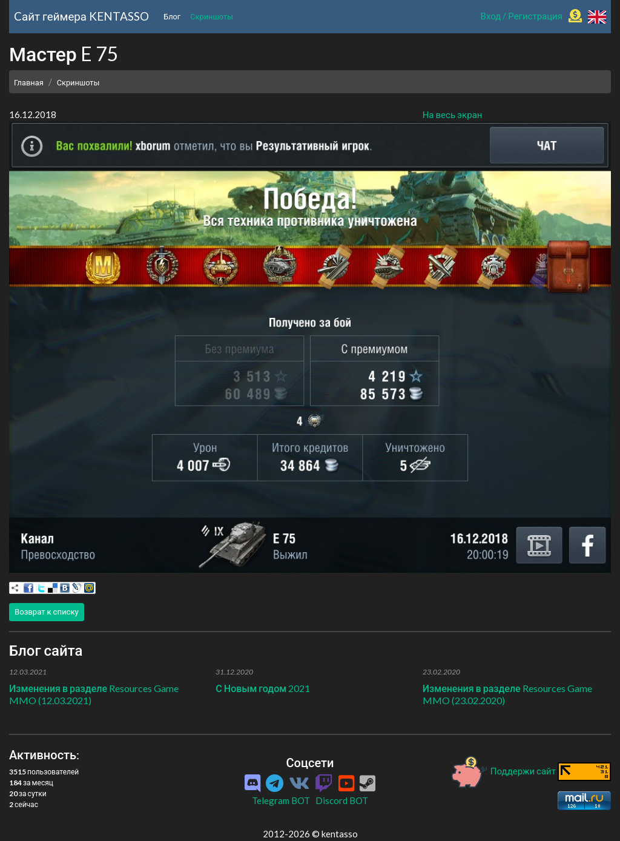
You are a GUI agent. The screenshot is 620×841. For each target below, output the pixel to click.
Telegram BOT (281, 800)
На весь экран (453, 114)
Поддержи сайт (504, 770)
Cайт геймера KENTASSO (81, 16)
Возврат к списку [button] (47, 611)
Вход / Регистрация (521, 15)
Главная (29, 82)
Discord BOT (341, 800)
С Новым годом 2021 (263, 688)
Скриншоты (211, 16)
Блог (171, 16)
